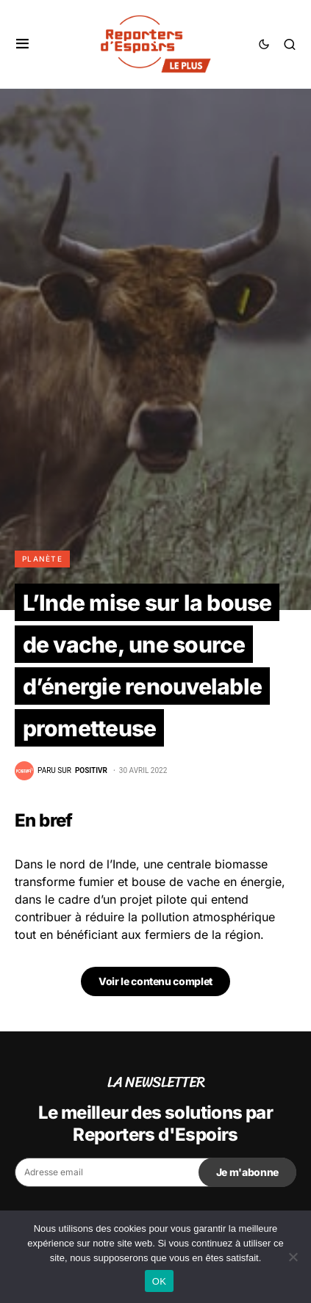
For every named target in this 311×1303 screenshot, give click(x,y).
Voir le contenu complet (155, 981)
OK (159, 1281)
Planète (42, 558)
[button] (22, 44)
